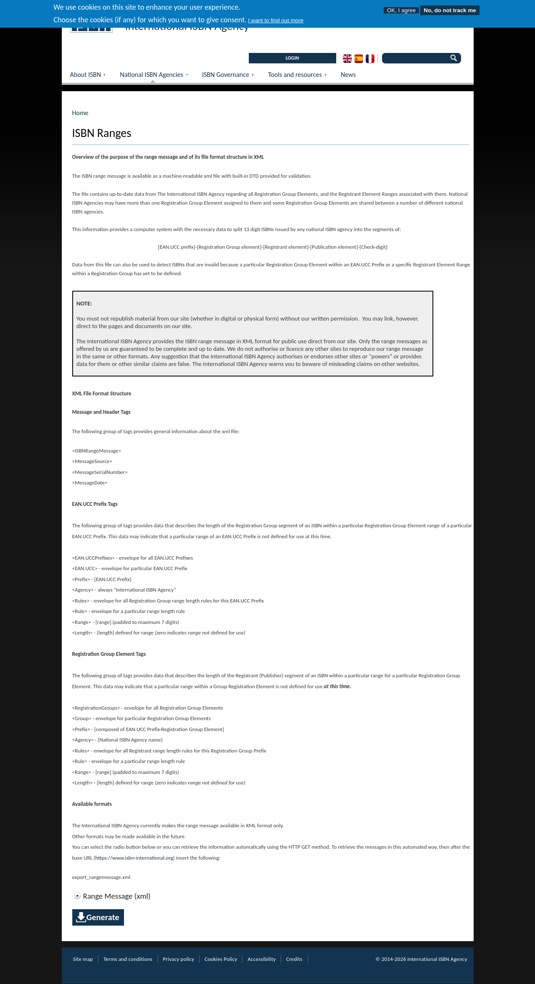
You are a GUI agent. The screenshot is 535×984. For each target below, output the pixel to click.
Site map (83, 959)
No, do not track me (450, 8)
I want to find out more (275, 18)
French (370, 58)
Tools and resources (300, 77)
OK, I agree (401, 8)
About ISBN (91, 77)
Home (80, 113)
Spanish (358, 58)
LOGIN (292, 58)
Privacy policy (178, 959)
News (348, 75)
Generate (103, 917)
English (347, 58)
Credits (294, 959)
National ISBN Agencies (149, 77)
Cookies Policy (221, 959)
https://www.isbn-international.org (134, 858)
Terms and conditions (127, 959)
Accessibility (262, 959)
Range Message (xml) (117, 896)
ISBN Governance (231, 77)
